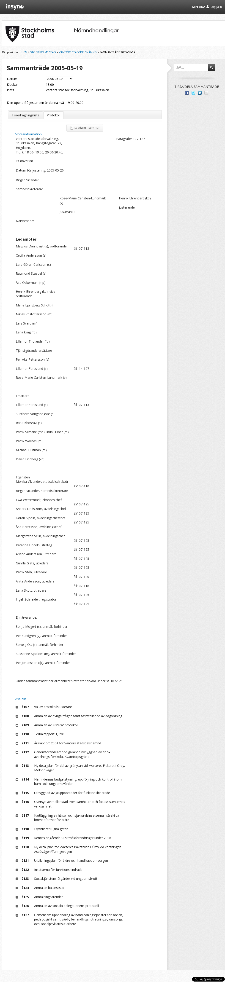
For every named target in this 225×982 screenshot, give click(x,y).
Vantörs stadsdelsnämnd (78, 52)
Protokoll (53, 115)
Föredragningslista (25, 115)
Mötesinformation (28, 134)
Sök (214, 69)
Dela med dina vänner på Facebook (187, 93)
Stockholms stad (43, 52)
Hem (24, 52)
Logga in (216, 7)
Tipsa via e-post (206, 93)
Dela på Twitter (193, 93)
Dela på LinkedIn (200, 93)
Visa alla (21, 699)
